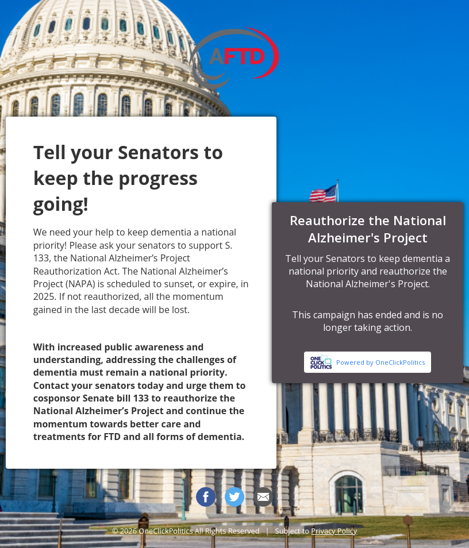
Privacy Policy (334, 531)
